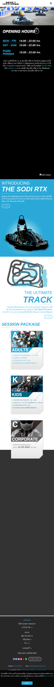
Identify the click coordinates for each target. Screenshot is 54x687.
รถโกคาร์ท (26, 627)
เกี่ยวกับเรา (27, 639)
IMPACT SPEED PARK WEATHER (27, 81)
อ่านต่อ (5, 206)
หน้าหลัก (27, 620)
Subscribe (35, 659)
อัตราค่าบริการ (27, 636)
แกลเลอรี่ (26, 648)
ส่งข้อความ (12, 68)
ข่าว (26, 643)
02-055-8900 (46, 66)
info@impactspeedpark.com (37, 666)
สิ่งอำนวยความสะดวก (27, 624)
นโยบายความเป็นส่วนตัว (27, 653)
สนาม (27, 632)
